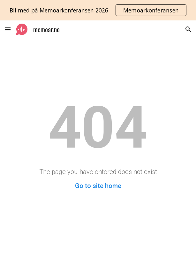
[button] (7, 29)
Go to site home (98, 186)
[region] (98, 10)
